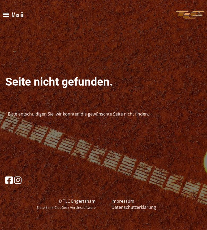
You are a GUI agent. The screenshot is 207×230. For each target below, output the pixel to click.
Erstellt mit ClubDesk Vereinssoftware (66, 207)
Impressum (122, 201)
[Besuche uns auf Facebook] (9, 180)
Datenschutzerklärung (133, 207)
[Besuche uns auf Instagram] (17, 180)
